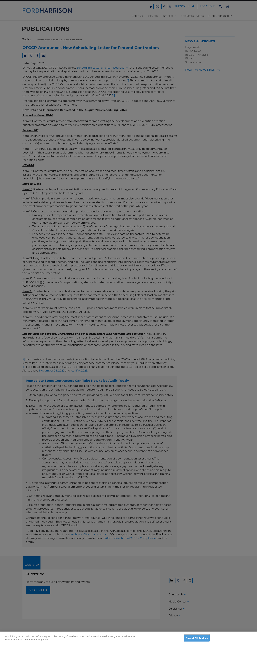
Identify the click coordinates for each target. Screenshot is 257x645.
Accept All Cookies (197, 641)
